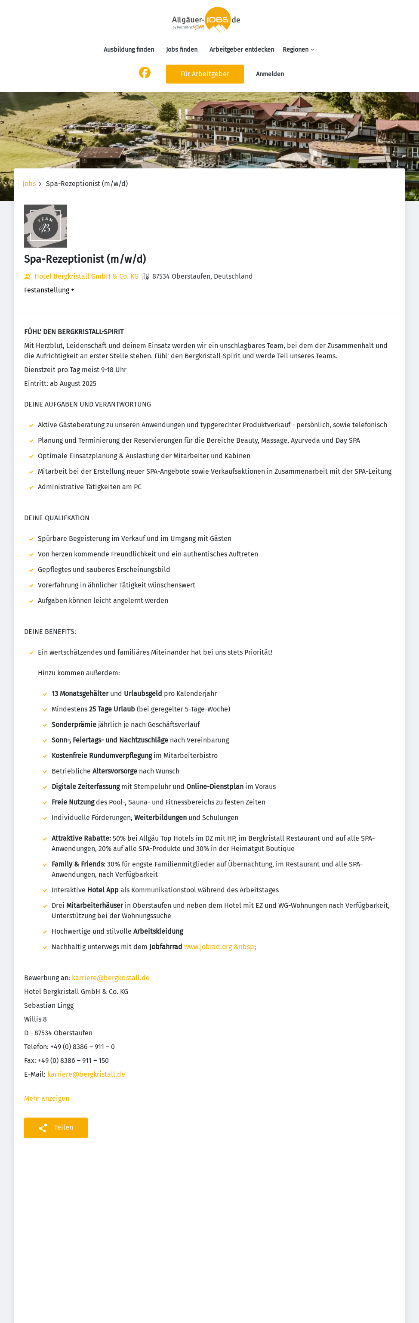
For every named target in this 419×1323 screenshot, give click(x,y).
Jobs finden (181, 49)
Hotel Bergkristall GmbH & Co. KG (86, 276)
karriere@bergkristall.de (111, 978)
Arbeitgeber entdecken (242, 49)
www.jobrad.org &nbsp (219, 947)
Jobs (29, 184)
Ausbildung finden (129, 49)
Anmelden (270, 74)
